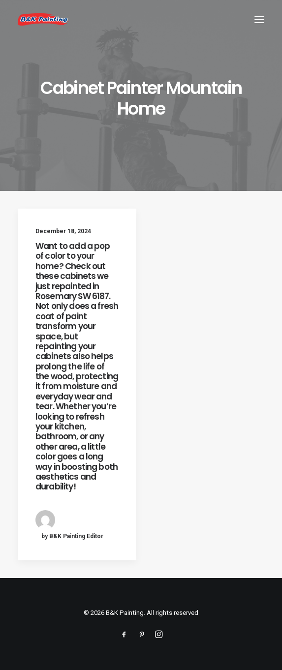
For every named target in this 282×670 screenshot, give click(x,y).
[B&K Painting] (44, 19)
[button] (259, 19)
